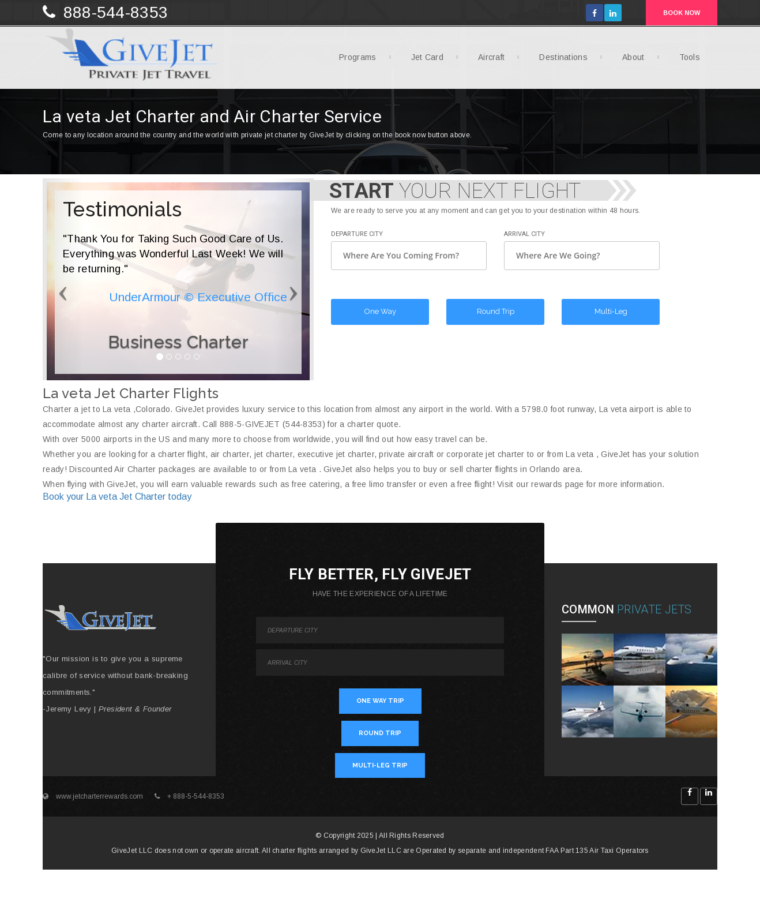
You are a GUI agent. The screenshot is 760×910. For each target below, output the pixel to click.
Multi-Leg (611, 311)
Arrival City (524, 234)
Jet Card (422, 61)
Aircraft (487, 61)
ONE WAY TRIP (380, 701)
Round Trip (495, 311)
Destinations (559, 61)
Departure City (357, 234)
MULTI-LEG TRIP (380, 765)
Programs (353, 61)
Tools (686, 61)
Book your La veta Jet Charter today (117, 496)
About (629, 61)
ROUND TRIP (380, 733)
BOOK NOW (681, 12)
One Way (380, 311)
